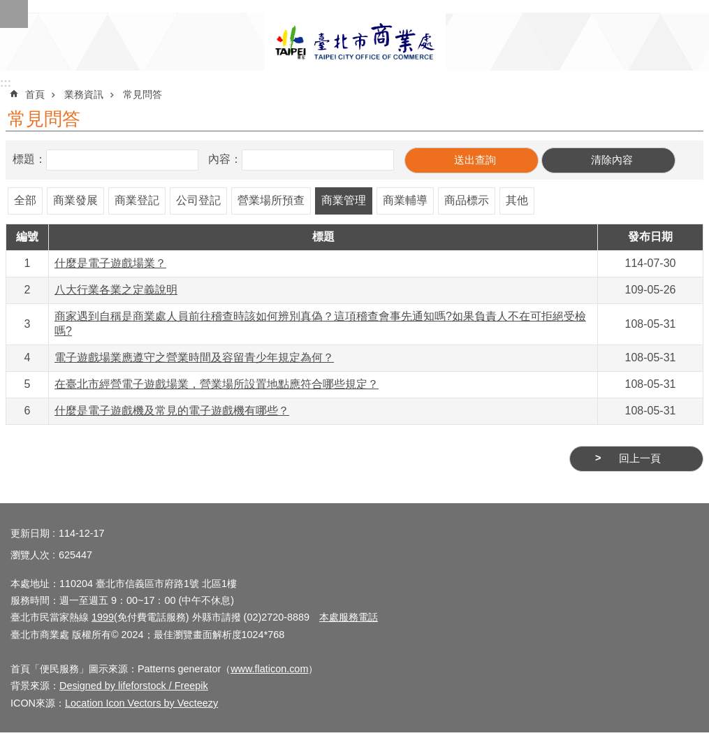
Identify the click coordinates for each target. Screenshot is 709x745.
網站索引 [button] (14, 14)
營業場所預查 (271, 200)
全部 (25, 200)
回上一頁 (640, 458)
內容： (225, 159)
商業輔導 (405, 200)
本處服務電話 (348, 617)
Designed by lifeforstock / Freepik (133, 685)
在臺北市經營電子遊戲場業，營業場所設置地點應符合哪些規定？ (216, 384)
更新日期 (30, 533)
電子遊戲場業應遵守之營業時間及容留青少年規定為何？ (194, 357)
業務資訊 (83, 94)
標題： (29, 159)
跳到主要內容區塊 (7, 7)
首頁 (35, 94)
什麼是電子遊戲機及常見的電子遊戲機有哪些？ (171, 411)
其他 (517, 200)
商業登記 (137, 200)
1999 (103, 617)
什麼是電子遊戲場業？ (110, 263)
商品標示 (466, 200)
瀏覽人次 (30, 554)
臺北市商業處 (355, 42)
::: (5, 83)
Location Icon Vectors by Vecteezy (141, 703)
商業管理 (343, 200)
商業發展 (75, 200)
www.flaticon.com (269, 668)
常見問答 (142, 94)
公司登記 (198, 200)
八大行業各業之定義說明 (115, 290)
